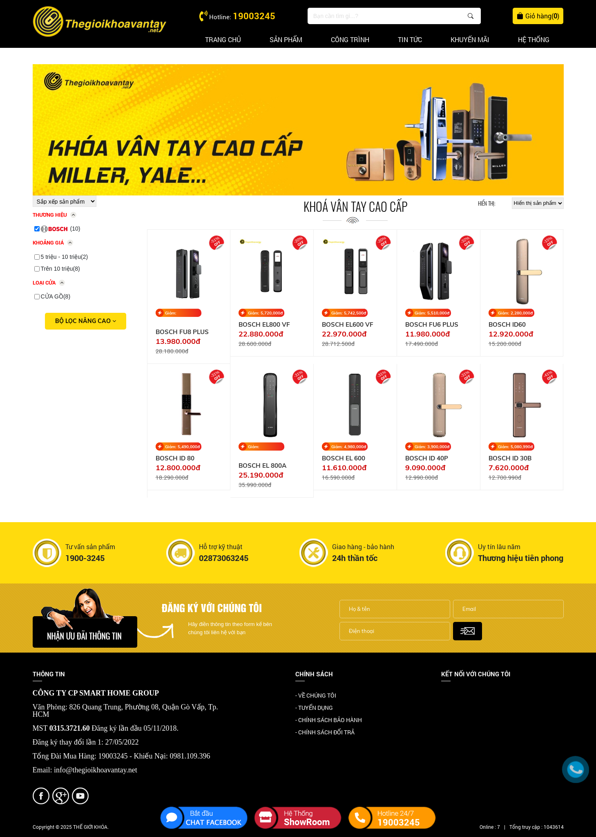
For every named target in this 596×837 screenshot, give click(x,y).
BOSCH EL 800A (262, 465)
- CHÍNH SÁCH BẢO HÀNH (328, 720)
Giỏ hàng (538, 16)
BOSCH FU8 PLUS (182, 332)
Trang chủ (223, 39)
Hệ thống (533, 39)
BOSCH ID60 (507, 324)
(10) (60, 228)
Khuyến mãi (470, 39)
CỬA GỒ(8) (56, 296)
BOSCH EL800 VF (264, 324)
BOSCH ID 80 (175, 458)
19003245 (254, 16)
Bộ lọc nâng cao (85, 321)
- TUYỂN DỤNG (314, 707)
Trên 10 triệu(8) (60, 268)
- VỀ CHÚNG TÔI (315, 695)
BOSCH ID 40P (426, 458)
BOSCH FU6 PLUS (431, 324)
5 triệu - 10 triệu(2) (64, 257)
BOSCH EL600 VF (347, 324)
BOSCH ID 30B (510, 458)
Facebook (453, 696)
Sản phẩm (286, 39)
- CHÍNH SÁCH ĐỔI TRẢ (325, 732)
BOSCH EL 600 (343, 458)
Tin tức (410, 39)
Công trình (350, 39)
